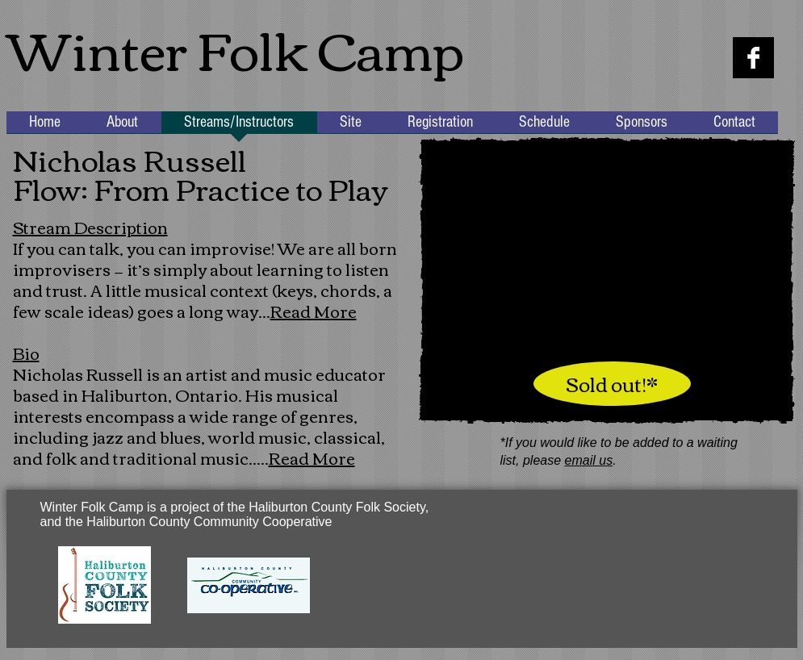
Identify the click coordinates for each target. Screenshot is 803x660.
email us (589, 460)
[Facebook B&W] (753, 57)
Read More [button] (313, 310)
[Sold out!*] (612, 383)
